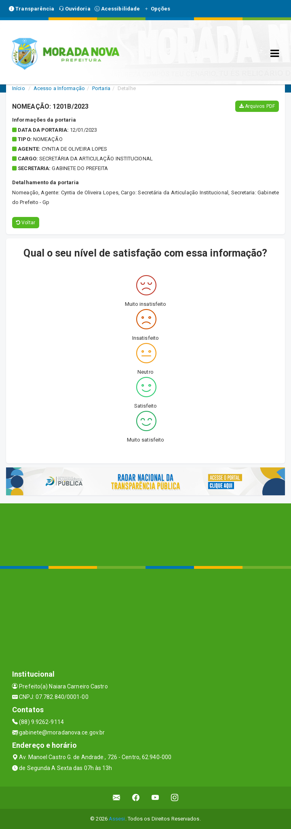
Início (18, 88)
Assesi (117, 819)
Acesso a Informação (59, 88)
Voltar (25, 222)
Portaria (101, 88)
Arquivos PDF (257, 106)
